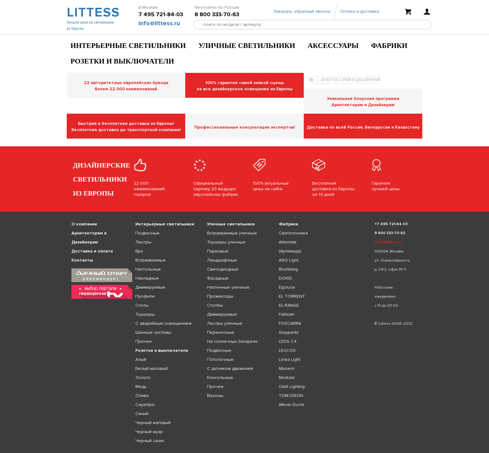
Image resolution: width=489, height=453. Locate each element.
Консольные (220, 377)
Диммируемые (150, 287)
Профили (145, 296)
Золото (143, 377)
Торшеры (145, 314)
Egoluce (287, 287)
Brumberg (288, 269)
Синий (141, 413)
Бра (139, 251)
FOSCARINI (290, 323)
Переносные (220, 332)
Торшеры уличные (226, 242)
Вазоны (215, 395)
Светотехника (293, 233)
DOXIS (285, 278)
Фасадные (218, 278)
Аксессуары (332, 46)
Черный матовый (153, 422)
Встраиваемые (150, 260)
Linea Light (289, 359)
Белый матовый (151, 368)
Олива (142, 395)
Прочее (143, 341)
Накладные (147, 278)
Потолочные (220, 359)
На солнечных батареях (232, 341)
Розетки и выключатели (122, 61)
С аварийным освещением (163, 323)
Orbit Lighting (292, 386)
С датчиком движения (230, 368)
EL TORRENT (292, 296)
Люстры (143, 242)
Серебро (145, 404)
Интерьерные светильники (128, 46)
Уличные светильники (246, 46)
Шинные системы (153, 332)
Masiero (287, 368)
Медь (141, 386)
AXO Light (288, 260)
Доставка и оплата (92, 251)
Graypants (289, 332)
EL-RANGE (289, 305)
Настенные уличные (228, 287)
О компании (84, 224)
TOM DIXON (291, 395)
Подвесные (147, 233)
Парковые (218, 251)
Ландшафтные (222, 260)
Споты (141, 305)
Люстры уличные (224, 323)
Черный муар (149, 431)
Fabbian (286, 314)
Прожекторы (220, 296)
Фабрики (389, 46)
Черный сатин (149, 440)
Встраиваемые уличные (232, 233)
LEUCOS (287, 350)
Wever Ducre (291, 404)
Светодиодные (223, 269)
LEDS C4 (288, 341)
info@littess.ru (159, 25)
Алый (140, 359)
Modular (287, 377)
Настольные (148, 269)
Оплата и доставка (359, 13)
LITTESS (92, 14)
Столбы (215, 305)
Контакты (82, 260)
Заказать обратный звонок (302, 13)
